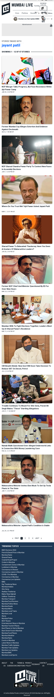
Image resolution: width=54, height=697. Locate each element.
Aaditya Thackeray (9, 592)
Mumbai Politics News (10, 604)
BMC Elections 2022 (9, 550)
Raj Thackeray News (9, 584)
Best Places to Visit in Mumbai (13, 628)
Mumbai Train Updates (10, 648)
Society (33, 13)
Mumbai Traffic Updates (10, 645)
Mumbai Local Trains (9, 611)
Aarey (4, 616)
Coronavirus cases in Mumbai (12, 572)
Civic (17, 13)
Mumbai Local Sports (9, 655)
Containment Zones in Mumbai (13, 565)
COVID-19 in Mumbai (9, 574)
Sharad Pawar (7, 557)
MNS (3, 582)
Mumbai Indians (7, 587)
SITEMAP (50, 664)
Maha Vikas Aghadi (9, 594)
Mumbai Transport (8, 599)
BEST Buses (6, 621)
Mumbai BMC (7, 653)
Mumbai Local (7, 613)
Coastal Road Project (9, 560)
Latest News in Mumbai (10, 643)
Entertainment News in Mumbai (13, 623)
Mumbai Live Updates (9, 650)
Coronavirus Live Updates (11, 579)
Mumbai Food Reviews (10, 601)
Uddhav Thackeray (8, 596)
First (17, 538)
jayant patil (11, 45)
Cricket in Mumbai (8, 562)
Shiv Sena (5, 589)
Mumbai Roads (7, 606)
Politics (25, 13)
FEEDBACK (36, 664)
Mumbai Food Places (9, 633)
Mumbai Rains (7, 555)
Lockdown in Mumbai (9, 567)
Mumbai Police (7, 618)
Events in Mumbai (8, 640)
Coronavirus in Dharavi (10, 570)
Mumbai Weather (8, 635)
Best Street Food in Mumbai (12, 631)
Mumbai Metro (7, 609)
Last (37, 538)
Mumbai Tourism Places (10, 626)
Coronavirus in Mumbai (10, 577)
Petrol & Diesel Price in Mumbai (13, 552)
